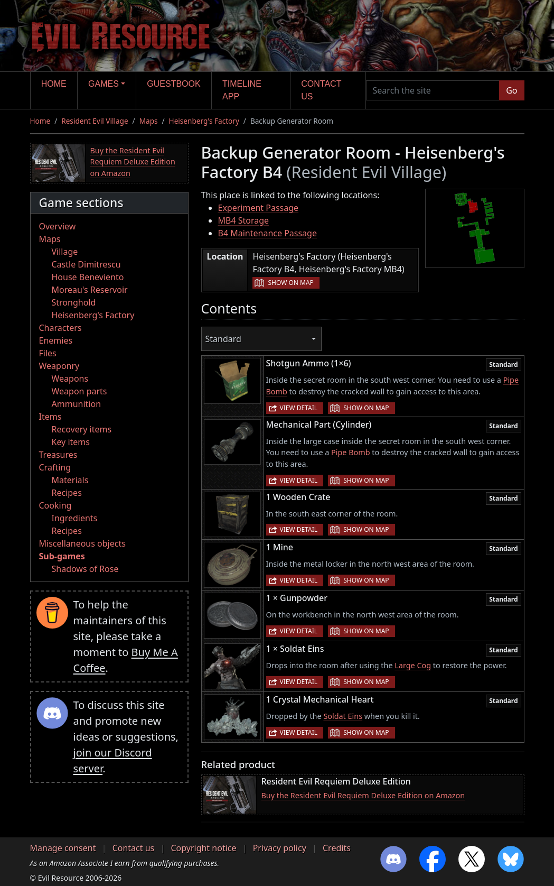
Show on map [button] (290, 282)
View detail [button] (299, 407)
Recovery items (82, 429)
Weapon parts (79, 391)
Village (65, 251)
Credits (337, 848)
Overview (57, 226)
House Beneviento (88, 277)
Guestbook (173, 83)
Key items (71, 442)
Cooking (55, 505)
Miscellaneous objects (82, 543)
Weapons (70, 378)
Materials (70, 480)
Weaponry (59, 366)
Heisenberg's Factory (204, 121)
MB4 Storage (243, 220)
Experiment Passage (258, 208)
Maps (148, 121)
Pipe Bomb (350, 452)
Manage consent (63, 848)
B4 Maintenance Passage (267, 233)
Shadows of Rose (85, 569)
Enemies (56, 340)
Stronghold (74, 302)
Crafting (55, 467)
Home (54, 83)
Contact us (321, 90)
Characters (60, 328)
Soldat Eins (342, 716)
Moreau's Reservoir (90, 290)
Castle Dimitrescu (86, 264)
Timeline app (241, 90)
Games (103, 83)
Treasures (58, 454)
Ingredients (75, 518)
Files (48, 353)
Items (50, 416)
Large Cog (413, 665)
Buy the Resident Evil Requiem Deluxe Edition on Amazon (132, 161)
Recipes (67, 493)
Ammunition (76, 404)
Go (511, 90)
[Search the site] (433, 90)
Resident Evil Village (94, 121)
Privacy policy (279, 848)
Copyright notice (203, 848)
